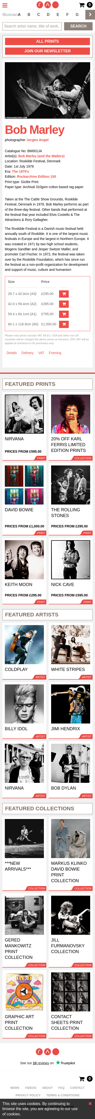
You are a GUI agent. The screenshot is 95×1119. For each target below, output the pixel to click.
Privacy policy (28, 1095)
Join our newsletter (47, 51)
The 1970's (20, 171)
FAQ (61, 1088)
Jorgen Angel (38, 140)
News (14, 1088)
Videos (30, 1088)
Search (78, 26)
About (47, 1088)
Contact (77, 1088)
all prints (47, 41)
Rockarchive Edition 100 (36, 176)
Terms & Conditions (63, 1095)
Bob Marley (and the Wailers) (41, 156)
